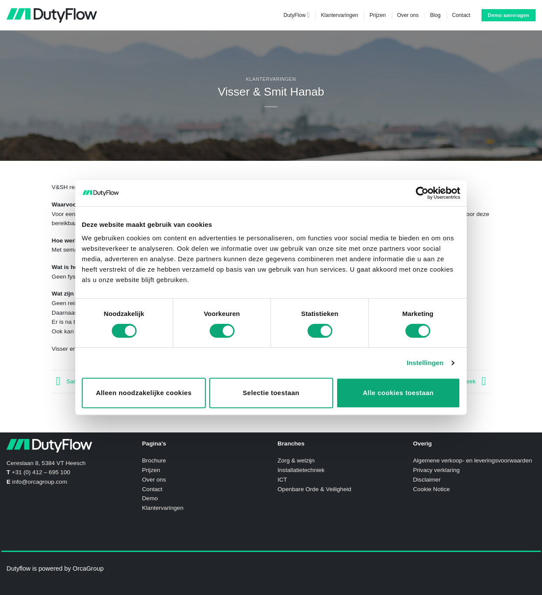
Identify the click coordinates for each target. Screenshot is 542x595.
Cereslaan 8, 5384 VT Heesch (46, 463)
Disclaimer (427, 479)
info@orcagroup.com (39, 482)
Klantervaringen (339, 15)
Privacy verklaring (436, 470)
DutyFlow (297, 15)
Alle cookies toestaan (398, 392)
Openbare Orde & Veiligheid (314, 489)
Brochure (154, 460)
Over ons (408, 15)
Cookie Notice (431, 489)
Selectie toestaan (271, 392)
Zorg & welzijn (296, 460)
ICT (282, 479)
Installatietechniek (301, 470)
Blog (435, 15)
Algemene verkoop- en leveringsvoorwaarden (472, 460)
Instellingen (425, 362)
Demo (150, 498)
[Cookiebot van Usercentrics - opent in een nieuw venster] (422, 192)
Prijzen (377, 15)
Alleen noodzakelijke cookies (143, 392)
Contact (461, 15)
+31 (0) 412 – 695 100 (41, 472)
